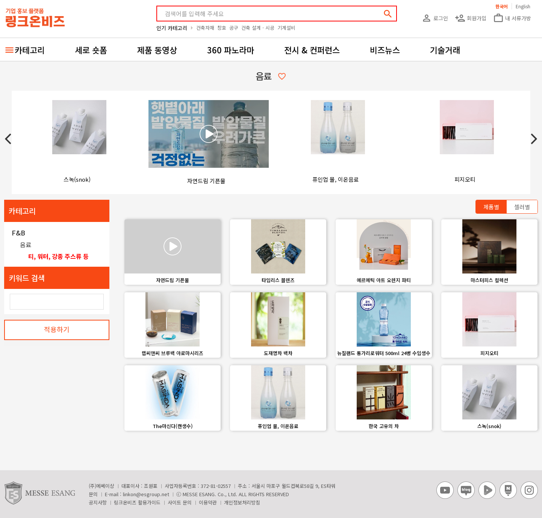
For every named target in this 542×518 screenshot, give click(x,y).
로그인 (434, 18)
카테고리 (30, 50)
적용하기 (57, 329)
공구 (233, 27)
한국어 (501, 6)
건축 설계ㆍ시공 (257, 27)
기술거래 (445, 50)
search (388, 14)
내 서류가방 (512, 18)
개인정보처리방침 (242, 502)
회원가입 (470, 18)
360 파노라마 (230, 50)
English (523, 6)
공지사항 (98, 502)
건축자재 (205, 27)
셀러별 (522, 207)
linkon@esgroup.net (146, 494)
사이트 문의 (180, 502)
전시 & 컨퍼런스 (312, 50)
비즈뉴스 (385, 50)
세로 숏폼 (91, 50)
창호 (221, 27)
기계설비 (286, 27)
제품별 (491, 207)
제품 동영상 (157, 50)
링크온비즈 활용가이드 (137, 502)
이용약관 (208, 502)
